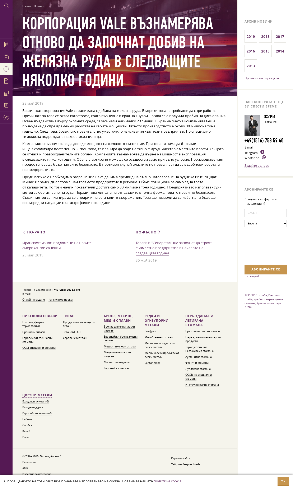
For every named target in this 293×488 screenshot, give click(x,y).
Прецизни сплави (33, 332)
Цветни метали (37, 395)
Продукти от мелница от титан (79, 324)
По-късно (149, 232)
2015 (265, 51)
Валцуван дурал (32, 407)
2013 (251, 65)
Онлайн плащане (33, 299)
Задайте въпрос (257, 165)
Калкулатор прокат (60, 299)
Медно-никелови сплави (120, 346)
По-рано (34, 232)
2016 (251, 51)
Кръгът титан (265, 303)
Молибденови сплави (159, 337)
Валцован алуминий (35, 401)
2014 (280, 51)
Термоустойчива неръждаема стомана (199, 349)
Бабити (27, 419)
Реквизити (29, 462)
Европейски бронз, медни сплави (121, 338)
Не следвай (252, 276)
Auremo (6, 24)
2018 (265, 36)
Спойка (27, 425)
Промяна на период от (262, 78)
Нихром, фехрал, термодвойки (33, 324)
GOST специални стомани (39, 348)
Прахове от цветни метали (202, 331)
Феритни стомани (197, 363)
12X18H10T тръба (256, 295)
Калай (26, 431)
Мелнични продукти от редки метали (160, 345)
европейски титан (75, 338)
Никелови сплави (40, 316)
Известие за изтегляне (36, 474)
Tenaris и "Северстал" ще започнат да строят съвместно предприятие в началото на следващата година (174, 247)
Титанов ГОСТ (72, 332)
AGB (25, 468)
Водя (25, 437)
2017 (280, 36)
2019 (251, 36)
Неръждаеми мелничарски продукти (203, 339)
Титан (69, 316)
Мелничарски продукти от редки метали (162, 355)
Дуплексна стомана (198, 369)
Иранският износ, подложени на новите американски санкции (57, 245)
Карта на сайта (180, 458)
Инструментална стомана (202, 385)
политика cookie (168, 481)
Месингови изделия (117, 362)
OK (283, 481)
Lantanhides (152, 363)
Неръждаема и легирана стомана (199, 320)
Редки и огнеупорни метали (156, 320)
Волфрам (151, 331)
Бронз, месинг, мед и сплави (118, 318)
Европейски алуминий (37, 413)
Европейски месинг (116, 368)
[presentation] (262, 245)
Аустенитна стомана (198, 357)
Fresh (196, 464)
